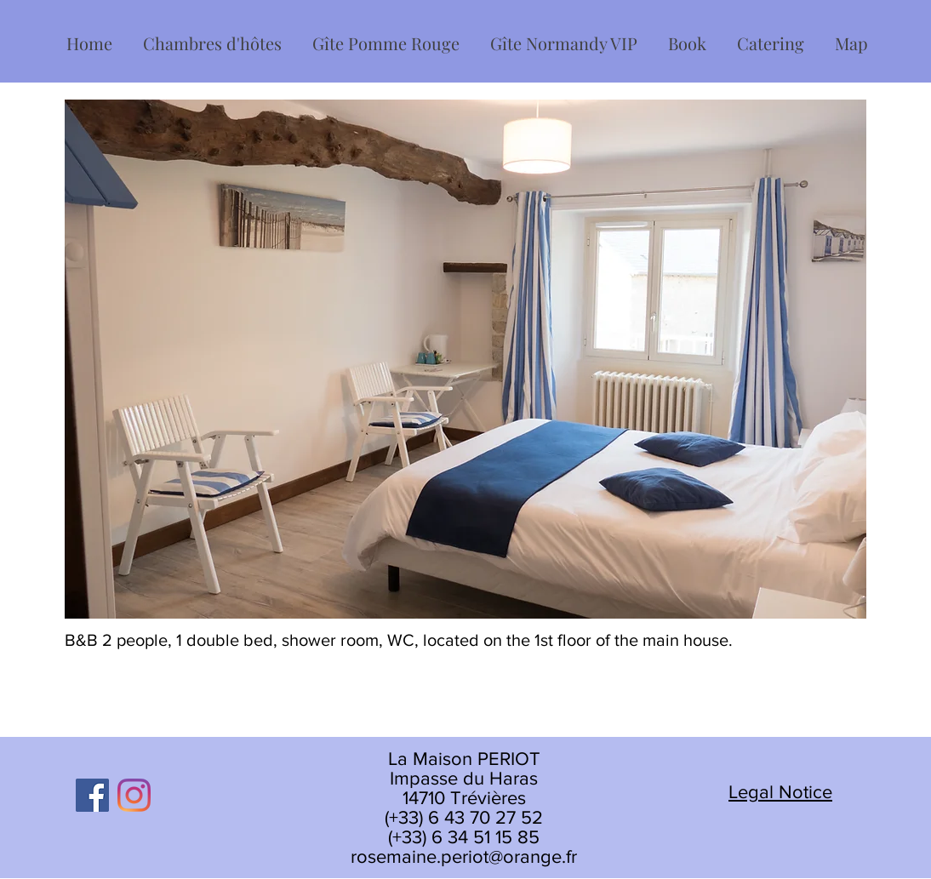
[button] (212, 35)
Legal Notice (780, 792)
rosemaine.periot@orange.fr (464, 856)
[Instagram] (134, 795)
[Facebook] (92, 795)
